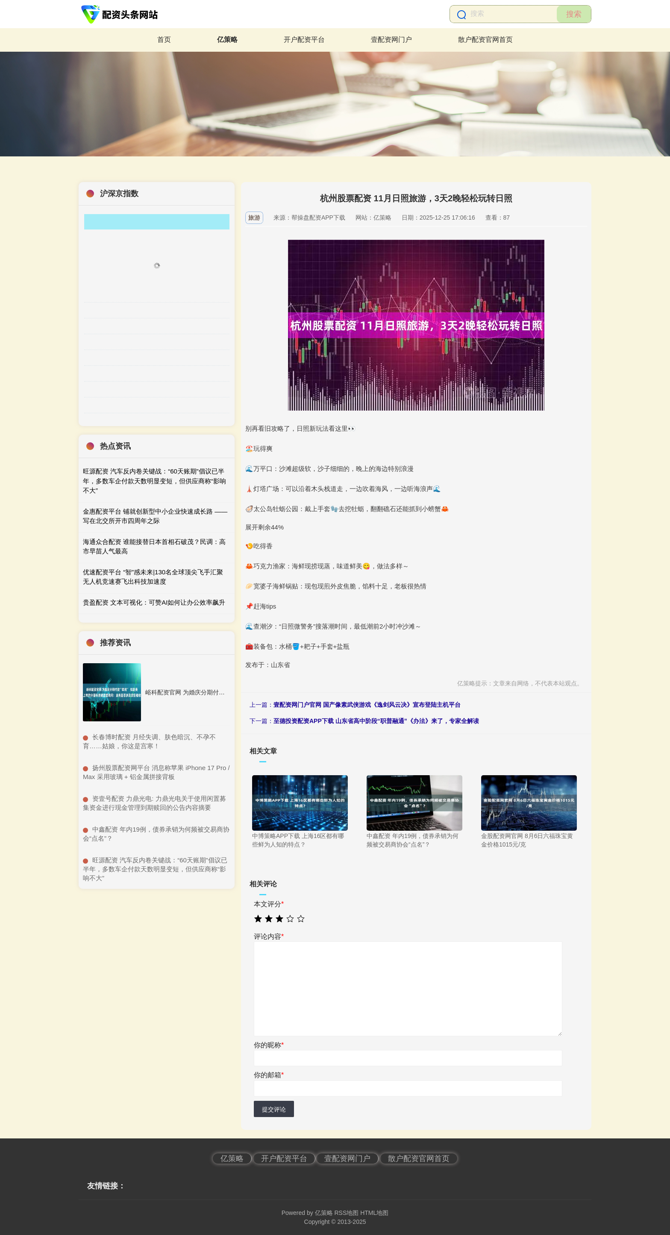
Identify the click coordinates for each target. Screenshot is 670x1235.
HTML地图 (374, 1212)
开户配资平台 (304, 39)
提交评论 (274, 1109)
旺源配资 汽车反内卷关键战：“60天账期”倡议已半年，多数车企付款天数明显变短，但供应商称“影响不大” (154, 481)
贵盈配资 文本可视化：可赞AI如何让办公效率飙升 (154, 602)
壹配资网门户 (391, 39)
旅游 (254, 217)
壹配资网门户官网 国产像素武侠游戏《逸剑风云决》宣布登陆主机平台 (367, 704)
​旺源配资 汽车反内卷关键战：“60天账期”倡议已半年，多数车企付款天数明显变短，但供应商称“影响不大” (155, 869)
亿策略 (227, 39)
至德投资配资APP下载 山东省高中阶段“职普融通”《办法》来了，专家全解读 (376, 720)
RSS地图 (346, 1212)
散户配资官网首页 (485, 39)
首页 (164, 39)
